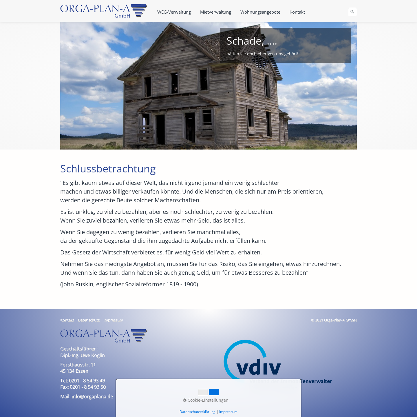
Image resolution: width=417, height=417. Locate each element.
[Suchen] (352, 12)
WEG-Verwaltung (174, 12)
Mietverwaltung (215, 12)
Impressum (113, 320)
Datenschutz (89, 320)
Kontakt (297, 12)
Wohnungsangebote (260, 12)
